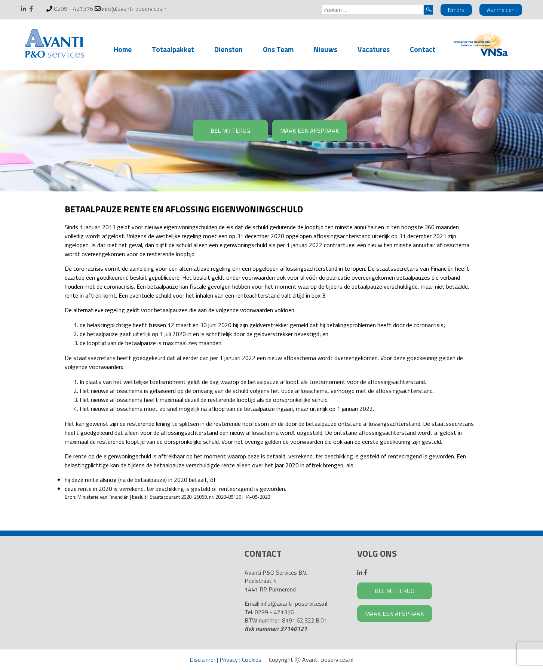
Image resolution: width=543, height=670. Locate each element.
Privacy (229, 659)
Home (123, 49)
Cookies (251, 659)
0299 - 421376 (73, 8)
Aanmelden (501, 9)
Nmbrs (456, 9)
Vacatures (374, 49)
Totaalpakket (173, 49)
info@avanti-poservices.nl (135, 8)
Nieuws (325, 49)
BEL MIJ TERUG (230, 130)
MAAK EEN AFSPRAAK (309, 130)
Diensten (228, 49)
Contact (422, 49)
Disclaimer (202, 659)
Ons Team (278, 49)
